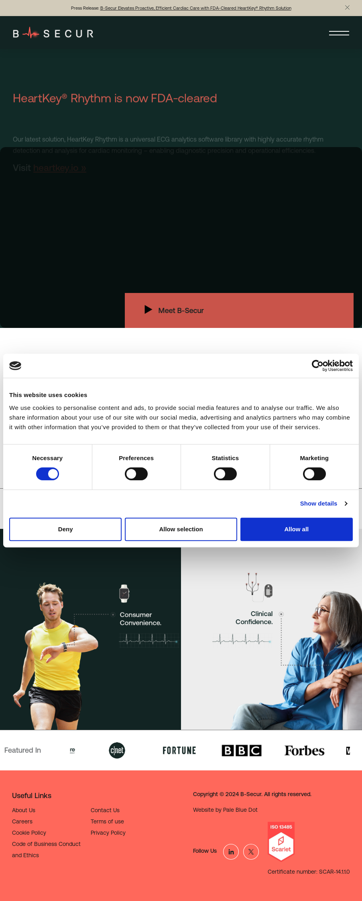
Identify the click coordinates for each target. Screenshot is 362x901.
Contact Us (105, 810)
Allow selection (181, 529)
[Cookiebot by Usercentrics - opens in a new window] (318, 366)
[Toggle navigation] (339, 32)
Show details (319, 503)
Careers (22, 821)
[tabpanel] (90, 629)
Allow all (296, 529)
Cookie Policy (29, 832)
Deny (65, 529)
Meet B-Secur (162, 310)
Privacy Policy (108, 832)
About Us (23, 810)
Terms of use (107, 821)
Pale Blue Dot (240, 810)
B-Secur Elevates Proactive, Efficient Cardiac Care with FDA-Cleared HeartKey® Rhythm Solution (195, 8)
